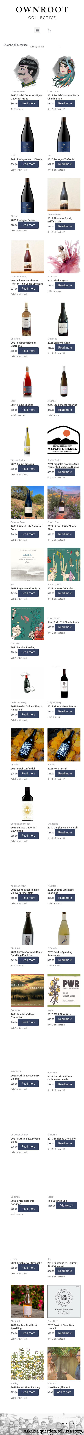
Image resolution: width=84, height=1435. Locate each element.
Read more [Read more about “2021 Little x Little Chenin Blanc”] (65, 534)
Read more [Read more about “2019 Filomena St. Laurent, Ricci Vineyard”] (65, 1271)
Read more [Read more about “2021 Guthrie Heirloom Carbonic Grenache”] (65, 1084)
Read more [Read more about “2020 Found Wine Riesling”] (28, 1392)
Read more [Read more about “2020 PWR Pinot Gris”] (65, 1019)
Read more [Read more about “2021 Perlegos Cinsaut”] (28, 225)
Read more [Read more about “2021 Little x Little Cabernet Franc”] (28, 534)
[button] (37, 30)
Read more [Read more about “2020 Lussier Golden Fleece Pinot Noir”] (28, 714)
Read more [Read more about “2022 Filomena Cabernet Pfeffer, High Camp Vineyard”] (28, 288)
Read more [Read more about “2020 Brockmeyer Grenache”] (28, 1267)
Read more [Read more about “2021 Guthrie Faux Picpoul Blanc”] (28, 1146)
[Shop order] (44, 46)
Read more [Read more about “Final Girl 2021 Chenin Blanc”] (65, 627)
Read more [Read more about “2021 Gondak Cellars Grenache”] (28, 1022)
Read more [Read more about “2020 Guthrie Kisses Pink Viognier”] (28, 1083)
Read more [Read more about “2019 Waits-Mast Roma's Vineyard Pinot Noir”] (28, 898)
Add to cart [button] (66, 1205)
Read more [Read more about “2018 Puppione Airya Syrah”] (28, 593)
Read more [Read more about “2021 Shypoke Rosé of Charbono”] (28, 350)
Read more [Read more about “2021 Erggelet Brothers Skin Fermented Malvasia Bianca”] (65, 472)
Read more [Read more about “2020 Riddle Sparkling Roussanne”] (65, 960)
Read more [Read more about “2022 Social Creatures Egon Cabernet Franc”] (28, 103)
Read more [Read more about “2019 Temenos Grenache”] (65, 1143)
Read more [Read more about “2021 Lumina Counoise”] (65, 593)
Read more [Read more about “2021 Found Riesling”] (28, 468)
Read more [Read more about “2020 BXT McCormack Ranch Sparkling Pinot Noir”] (28, 960)
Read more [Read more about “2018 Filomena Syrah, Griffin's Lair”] (65, 226)
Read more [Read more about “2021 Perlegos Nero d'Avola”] (28, 164)
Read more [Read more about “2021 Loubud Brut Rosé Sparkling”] (65, 898)
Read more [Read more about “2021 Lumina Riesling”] (28, 652)
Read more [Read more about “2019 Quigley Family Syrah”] (65, 832)
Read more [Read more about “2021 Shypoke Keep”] (65, 347)
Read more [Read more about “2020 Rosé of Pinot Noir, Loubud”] (65, 1333)
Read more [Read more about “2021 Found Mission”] (28, 409)
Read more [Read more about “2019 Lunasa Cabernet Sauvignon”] (28, 835)
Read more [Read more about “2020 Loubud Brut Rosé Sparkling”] (28, 1333)
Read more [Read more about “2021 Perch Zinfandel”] (28, 773)
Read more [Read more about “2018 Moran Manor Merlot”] (65, 711)
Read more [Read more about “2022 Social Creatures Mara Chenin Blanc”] (65, 103)
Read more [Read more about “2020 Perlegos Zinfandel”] (65, 164)
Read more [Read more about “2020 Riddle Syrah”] (65, 285)
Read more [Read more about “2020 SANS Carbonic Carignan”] (28, 1208)
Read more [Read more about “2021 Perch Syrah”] (65, 773)
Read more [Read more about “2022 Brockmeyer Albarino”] (65, 409)
